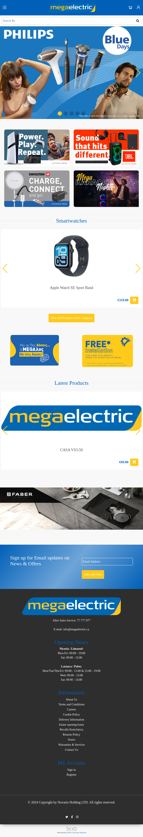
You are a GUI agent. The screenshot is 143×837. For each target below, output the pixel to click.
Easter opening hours (71, 724)
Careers (71, 709)
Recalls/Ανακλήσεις (71, 729)
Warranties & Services (71, 744)
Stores (71, 739)
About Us (71, 699)
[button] (60, 113)
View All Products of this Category (71, 318)
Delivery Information (71, 719)
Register (71, 774)
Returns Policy (71, 734)
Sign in (71, 769)
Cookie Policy (71, 714)
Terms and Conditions (71, 704)
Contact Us (71, 749)
